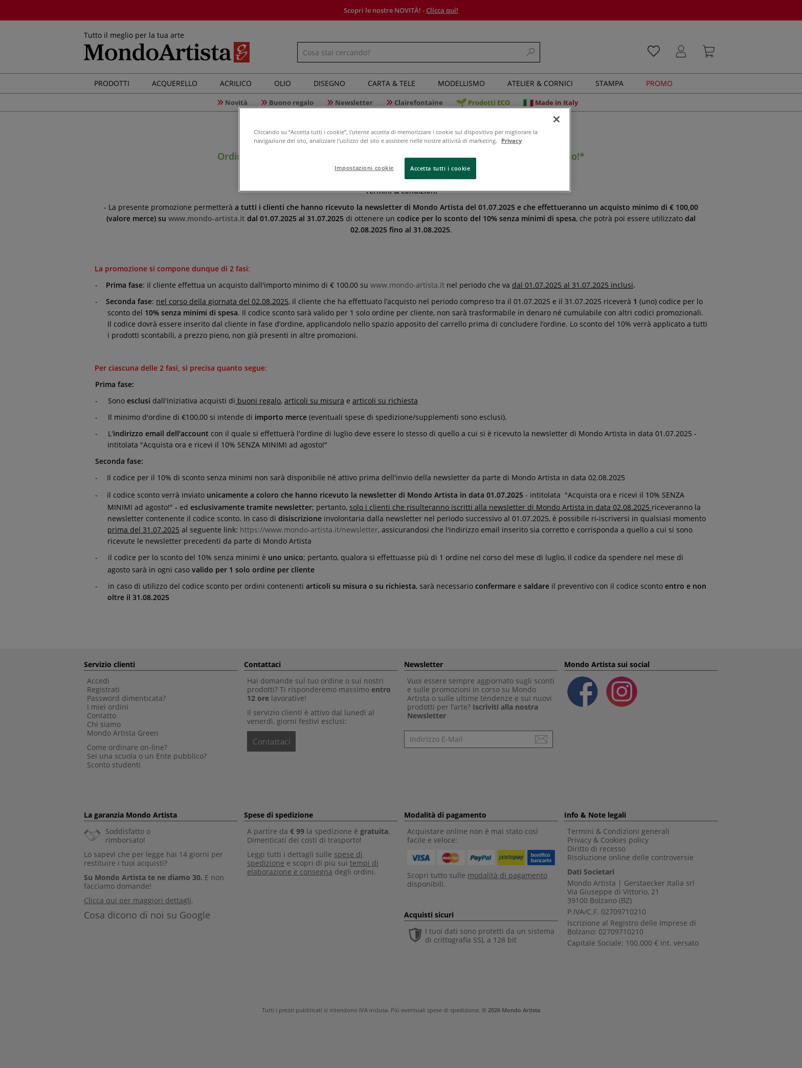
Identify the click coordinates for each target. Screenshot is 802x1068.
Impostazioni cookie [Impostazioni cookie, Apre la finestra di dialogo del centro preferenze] (364, 168)
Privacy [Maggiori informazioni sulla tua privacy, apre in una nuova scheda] (511, 140)
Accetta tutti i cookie (440, 168)
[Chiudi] (556, 119)
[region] (404, 149)
